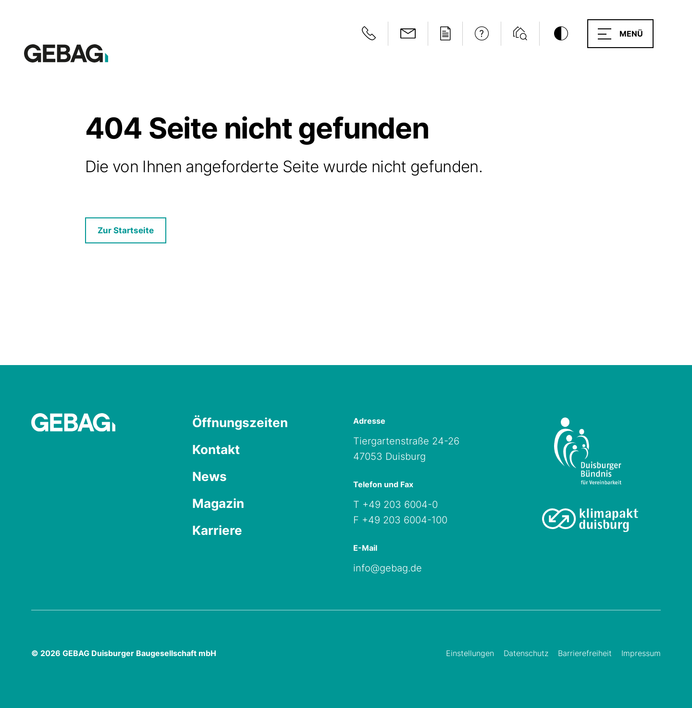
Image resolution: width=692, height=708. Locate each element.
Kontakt (216, 449)
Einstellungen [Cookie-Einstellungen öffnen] (470, 653)
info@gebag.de (387, 568)
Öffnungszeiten (240, 422)
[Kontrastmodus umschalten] (560, 34)
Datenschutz (526, 653)
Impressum (641, 653)
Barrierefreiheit (585, 653)
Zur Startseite (126, 230)
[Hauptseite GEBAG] (66, 52)
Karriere (217, 530)
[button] (620, 33)
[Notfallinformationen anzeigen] (369, 34)
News (209, 476)
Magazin (218, 503)
